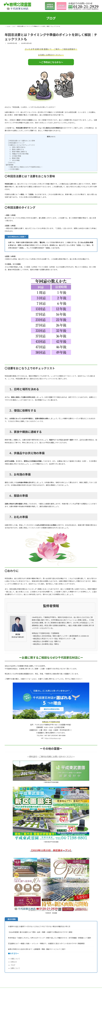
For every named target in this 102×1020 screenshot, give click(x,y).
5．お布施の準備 (14, 156)
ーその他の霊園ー (14, 169)
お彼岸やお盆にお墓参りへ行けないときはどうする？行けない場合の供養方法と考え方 (39, 926)
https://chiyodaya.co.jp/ (53, 738)
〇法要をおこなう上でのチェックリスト (21, 145)
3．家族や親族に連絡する (17, 151)
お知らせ (13, 962)
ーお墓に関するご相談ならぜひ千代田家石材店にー (25, 167)
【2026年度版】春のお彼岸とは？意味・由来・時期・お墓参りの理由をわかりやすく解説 (40, 932)
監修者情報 (9, 165)
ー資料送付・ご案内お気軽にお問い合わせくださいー (51, 756)
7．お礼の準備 (13, 160)
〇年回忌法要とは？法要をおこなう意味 (21, 141)
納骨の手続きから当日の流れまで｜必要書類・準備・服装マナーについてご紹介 (36, 949)
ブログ (12, 965)
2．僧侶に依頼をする (16, 149)
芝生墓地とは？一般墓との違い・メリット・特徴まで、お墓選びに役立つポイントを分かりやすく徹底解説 (46, 943)
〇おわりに (12, 162)
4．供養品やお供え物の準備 (18, 154)
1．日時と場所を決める (16, 147)
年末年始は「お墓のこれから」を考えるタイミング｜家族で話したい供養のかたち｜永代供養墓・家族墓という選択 (49, 938)
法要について (15, 968)
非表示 (53, 136)
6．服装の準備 (13, 158)
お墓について (15, 959)
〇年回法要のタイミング (16, 143)
